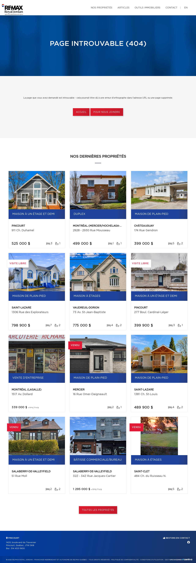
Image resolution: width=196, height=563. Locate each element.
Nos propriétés (101, 8)
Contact (171, 8)
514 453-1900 (18, 549)
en (186, 8)
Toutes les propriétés (98, 510)
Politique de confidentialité (125, 560)
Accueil (81, 112)
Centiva (187, 559)
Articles (123, 8)
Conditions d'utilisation (151, 560)
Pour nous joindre (106, 112)
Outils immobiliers (147, 8)
